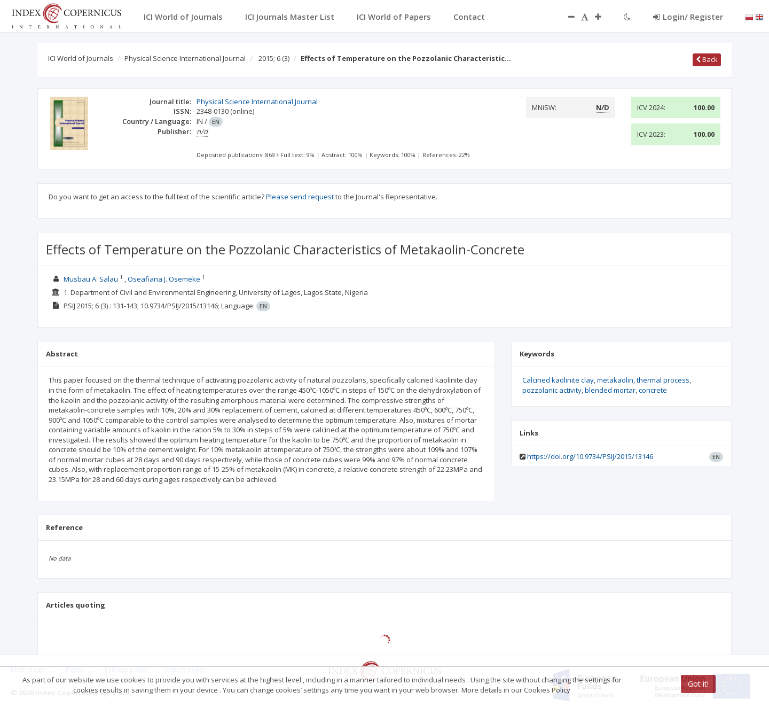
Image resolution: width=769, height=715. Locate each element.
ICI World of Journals (80, 58)
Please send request (300, 196)
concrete (653, 390)
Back (707, 59)
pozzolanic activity (552, 390)
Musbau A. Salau (91, 279)
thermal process (663, 380)
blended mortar (610, 390)
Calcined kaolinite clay (558, 380)
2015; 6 (273, 58)
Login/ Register (688, 16)
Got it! (698, 684)
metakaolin (615, 380)
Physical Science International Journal (185, 58)
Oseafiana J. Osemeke (164, 279)
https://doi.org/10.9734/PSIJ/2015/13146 (590, 456)
